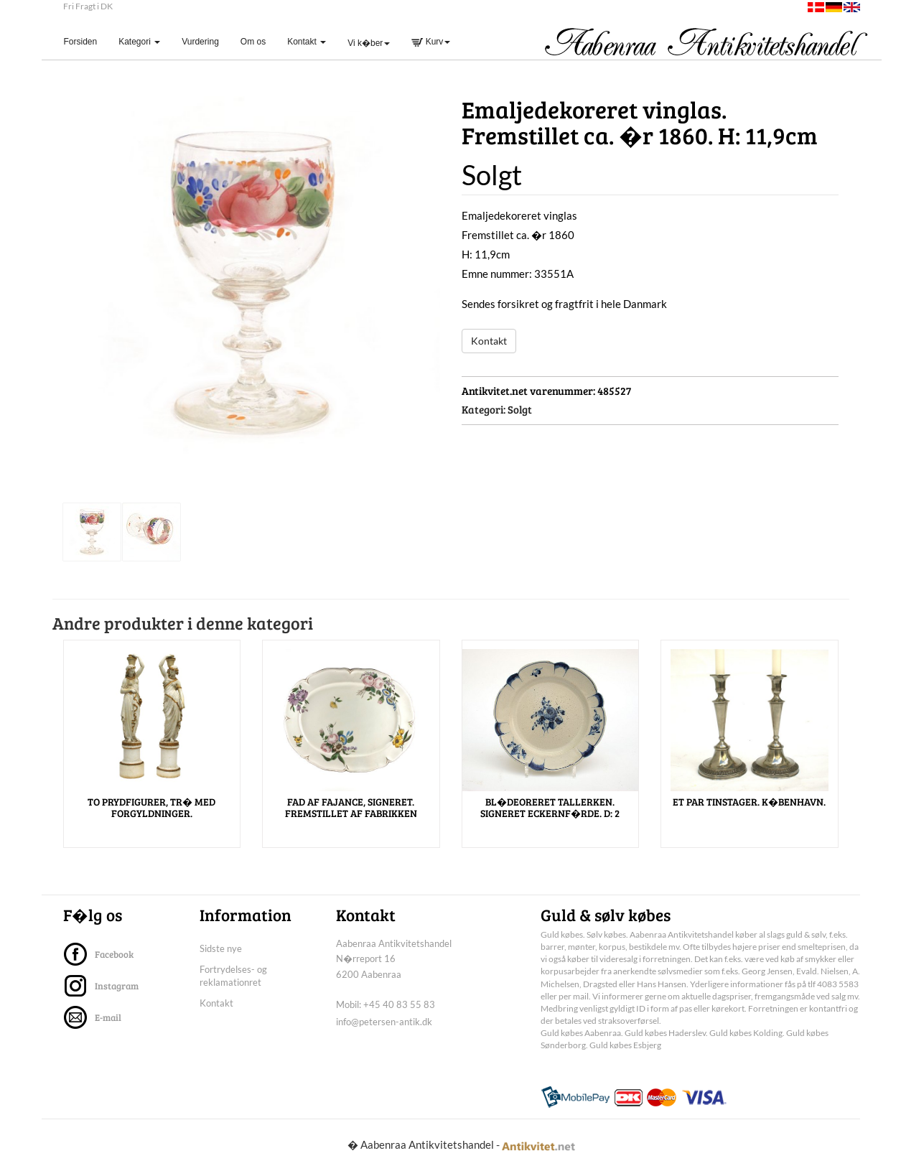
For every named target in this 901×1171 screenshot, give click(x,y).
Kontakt (489, 341)
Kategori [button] (139, 42)
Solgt (520, 409)
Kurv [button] (430, 42)
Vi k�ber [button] (368, 43)
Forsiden (86, 41)
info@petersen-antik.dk (384, 1021)
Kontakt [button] (306, 42)
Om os (253, 42)
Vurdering (200, 42)
